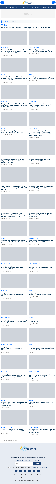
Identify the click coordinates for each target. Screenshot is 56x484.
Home (6, 7)
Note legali (27, 474)
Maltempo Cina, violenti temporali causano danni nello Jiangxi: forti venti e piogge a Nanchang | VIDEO (42, 267)
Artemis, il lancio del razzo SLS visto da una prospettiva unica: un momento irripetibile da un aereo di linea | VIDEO (14, 78)
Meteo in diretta (28, 7)
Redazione (22, 474)
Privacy (33, 474)
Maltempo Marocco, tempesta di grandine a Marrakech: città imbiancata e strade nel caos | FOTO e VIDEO (41, 215)
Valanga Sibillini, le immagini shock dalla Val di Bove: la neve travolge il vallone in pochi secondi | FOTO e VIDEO (14, 105)
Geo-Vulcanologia (46, 7)
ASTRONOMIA (44, 453)
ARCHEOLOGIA (15, 457)
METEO (27, 453)
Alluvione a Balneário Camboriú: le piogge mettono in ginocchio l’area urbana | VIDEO (13, 430)
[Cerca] (54, 2)
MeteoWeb (6, 21)
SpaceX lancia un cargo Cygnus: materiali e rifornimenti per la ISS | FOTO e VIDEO (12, 131)
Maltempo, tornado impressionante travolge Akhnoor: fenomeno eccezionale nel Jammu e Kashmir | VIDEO (40, 105)
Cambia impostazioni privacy (28, 477)
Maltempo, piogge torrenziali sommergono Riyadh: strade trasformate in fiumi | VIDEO (40, 50)
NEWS (9, 453)
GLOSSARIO (42, 457)
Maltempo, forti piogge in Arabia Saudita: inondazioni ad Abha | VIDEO (40, 160)
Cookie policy (39, 474)
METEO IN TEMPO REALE (18, 453)
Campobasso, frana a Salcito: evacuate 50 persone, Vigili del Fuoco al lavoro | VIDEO (40, 293)
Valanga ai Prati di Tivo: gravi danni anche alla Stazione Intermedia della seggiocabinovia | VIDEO (13, 294)
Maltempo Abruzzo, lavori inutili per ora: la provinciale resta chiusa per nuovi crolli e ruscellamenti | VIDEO (12, 267)
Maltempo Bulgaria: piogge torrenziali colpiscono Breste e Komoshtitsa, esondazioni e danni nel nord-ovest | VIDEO (42, 431)
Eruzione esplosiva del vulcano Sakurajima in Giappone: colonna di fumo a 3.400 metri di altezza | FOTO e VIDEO (13, 161)
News (12, 7)
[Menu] (2, 2)
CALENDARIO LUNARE (32, 457)
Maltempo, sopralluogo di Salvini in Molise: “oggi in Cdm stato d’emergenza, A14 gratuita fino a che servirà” (14, 321)
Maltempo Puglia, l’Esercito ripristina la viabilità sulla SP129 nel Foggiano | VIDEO (41, 187)
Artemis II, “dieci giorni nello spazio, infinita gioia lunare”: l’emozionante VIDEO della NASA (14, 241)
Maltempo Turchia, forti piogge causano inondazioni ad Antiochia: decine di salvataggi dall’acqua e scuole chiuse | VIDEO (13, 215)
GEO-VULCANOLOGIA (35, 453)
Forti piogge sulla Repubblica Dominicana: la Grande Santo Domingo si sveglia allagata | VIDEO (13, 348)
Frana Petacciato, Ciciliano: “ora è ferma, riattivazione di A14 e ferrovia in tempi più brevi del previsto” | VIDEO (41, 348)
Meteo (18, 7)
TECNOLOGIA (22, 457)
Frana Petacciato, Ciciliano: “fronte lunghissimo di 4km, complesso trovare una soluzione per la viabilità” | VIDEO (14, 404)
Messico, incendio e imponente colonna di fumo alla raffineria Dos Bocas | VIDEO (41, 241)
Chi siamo (16, 474)
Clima (37, 7)
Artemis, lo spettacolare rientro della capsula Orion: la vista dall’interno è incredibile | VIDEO (41, 77)
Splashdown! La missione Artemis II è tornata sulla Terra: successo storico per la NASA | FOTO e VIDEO (14, 188)
